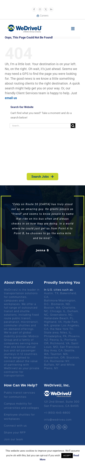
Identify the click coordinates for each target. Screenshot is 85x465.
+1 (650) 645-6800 (57, 412)
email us (11, 98)
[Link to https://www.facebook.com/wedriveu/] (34, 9)
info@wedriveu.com (58, 419)
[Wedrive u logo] (25, 26)
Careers (42, 15)
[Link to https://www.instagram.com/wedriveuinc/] (40, 9)
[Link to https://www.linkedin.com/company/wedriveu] (51, 9)
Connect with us (15, 425)
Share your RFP (15, 432)
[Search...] (40, 125)
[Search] (73, 125)
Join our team (13, 439)
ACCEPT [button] (67, 455)
